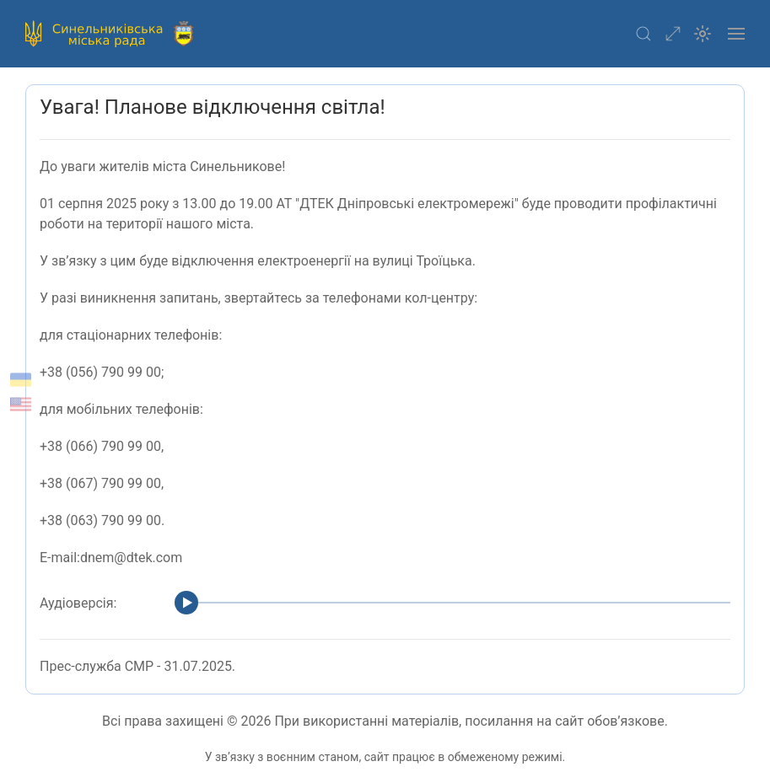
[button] (643, 33)
